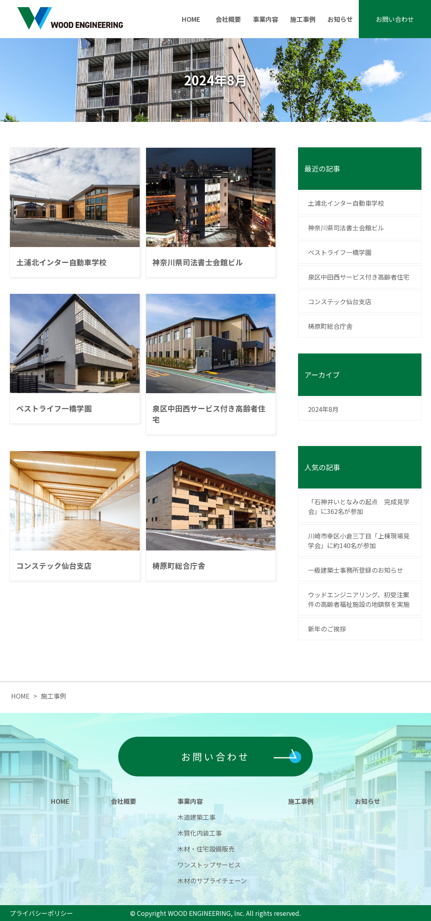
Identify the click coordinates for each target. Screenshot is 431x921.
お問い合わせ (395, 19)
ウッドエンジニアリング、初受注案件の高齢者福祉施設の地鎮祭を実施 (359, 599)
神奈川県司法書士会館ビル (346, 227)
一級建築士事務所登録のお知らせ (355, 570)
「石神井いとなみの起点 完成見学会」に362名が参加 (359, 506)
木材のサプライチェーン (212, 880)
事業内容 (265, 19)
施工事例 (303, 19)
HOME (191, 19)
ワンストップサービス (209, 864)
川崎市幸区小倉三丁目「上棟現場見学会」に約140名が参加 (359, 540)
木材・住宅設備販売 (206, 848)
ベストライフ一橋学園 (339, 252)
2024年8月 (323, 409)
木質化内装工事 (199, 833)
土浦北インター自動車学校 (346, 203)
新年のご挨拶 (327, 628)
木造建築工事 (196, 817)
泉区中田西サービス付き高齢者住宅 (359, 277)
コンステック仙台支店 (339, 301)
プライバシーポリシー (41, 913)
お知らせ (340, 19)
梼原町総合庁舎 (330, 326)
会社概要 (228, 19)
